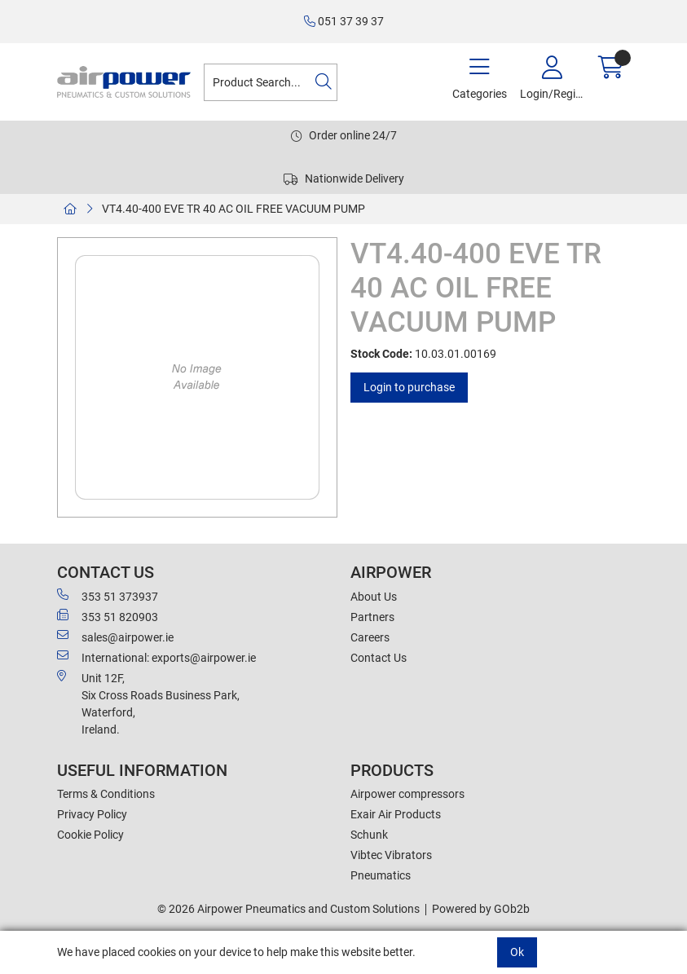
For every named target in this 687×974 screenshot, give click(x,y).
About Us (373, 596)
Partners (372, 617)
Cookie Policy (90, 834)
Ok (517, 952)
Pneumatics (380, 875)
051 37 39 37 (344, 21)
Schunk (369, 834)
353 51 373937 (107, 595)
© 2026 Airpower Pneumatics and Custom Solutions (288, 908)
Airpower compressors (407, 793)
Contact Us (378, 657)
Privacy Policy (92, 814)
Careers (370, 637)
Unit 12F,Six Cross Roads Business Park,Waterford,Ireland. (148, 703)
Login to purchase (409, 387)
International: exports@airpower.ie (156, 657)
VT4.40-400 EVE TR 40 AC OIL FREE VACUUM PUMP (233, 208)
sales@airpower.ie (115, 636)
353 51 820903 (107, 616)
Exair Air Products (395, 814)
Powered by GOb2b (481, 908)
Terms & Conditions (106, 793)
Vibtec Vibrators (391, 855)
